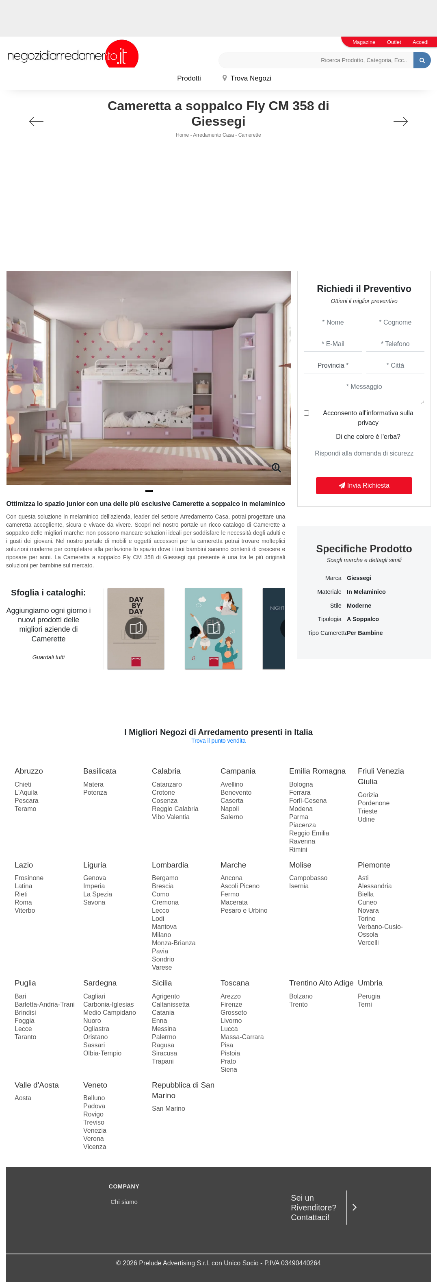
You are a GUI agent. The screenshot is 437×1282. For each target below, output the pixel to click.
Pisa (227, 1045)
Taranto (25, 1036)
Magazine (364, 42)
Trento (298, 1004)
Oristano (95, 1036)
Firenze (231, 1004)
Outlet (394, 42)
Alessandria (375, 886)
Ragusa (163, 1045)
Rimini (298, 849)
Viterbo (25, 910)
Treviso (93, 1122)
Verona (93, 1138)
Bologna (301, 784)
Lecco (160, 910)
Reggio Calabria (175, 808)
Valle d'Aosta (37, 1085)
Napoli (230, 808)
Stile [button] (336, 605)
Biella (366, 894)
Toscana (235, 983)
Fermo (230, 894)
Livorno (231, 1020)
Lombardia (170, 865)
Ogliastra (96, 1028)
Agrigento (166, 996)
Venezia (94, 1130)
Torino (367, 918)
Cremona (165, 902)
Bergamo (165, 877)
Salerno (232, 816)
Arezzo (231, 996)
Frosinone (29, 877)
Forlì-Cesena (308, 800)
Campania (238, 771)
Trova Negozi (247, 78)
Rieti (21, 894)
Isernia (299, 886)
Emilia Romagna (317, 771)
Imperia (94, 886)
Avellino (232, 784)
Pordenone (373, 803)
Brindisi (25, 1012)
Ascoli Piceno (240, 886)
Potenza (95, 792)
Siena (229, 1069)
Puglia (25, 983)
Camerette (249, 135)
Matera (93, 784)
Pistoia (230, 1053)
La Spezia (97, 894)
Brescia (162, 886)
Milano (161, 934)
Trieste (367, 811)
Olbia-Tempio (102, 1053)
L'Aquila (26, 792)
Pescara (27, 800)
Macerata (234, 902)
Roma (23, 902)
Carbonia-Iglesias (108, 1004)
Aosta (23, 1097)
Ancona (231, 877)
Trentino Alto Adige (321, 983)
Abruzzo (29, 771)
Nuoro (92, 1020)
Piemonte (374, 865)
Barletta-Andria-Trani (45, 1004)
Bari (20, 996)
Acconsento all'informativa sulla (368, 418)
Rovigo (93, 1114)
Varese (162, 967)
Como (160, 894)
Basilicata (99, 771)
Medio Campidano (109, 1012)
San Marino (168, 1108)
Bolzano (301, 996)
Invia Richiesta (364, 485)
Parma (298, 816)
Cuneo (367, 902)
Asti (363, 877)
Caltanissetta (171, 1004)
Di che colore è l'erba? (368, 436)
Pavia (160, 951)
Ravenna (302, 841)
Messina (164, 1028)
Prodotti (189, 78)
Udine (366, 819)
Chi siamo (124, 1201)
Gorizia (368, 794)
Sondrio (163, 959)
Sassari (94, 1045)
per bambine (365, 633)
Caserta (232, 800)
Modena (301, 808)
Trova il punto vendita (218, 740)
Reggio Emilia (309, 833)
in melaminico (366, 592)
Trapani (163, 1061)
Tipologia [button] (330, 619)
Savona (94, 902)
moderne (359, 605)
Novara (368, 910)
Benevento (236, 792)
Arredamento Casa (213, 135)
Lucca (229, 1028)
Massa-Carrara (242, 1036)
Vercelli (368, 942)
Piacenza (302, 825)
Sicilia (162, 983)
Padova (94, 1106)
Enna (159, 1020)
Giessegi (359, 578)
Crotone (163, 792)
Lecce (23, 1028)
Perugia (369, 996)
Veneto (95, 1085)
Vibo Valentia (171, 816)
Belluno (94, 1097)
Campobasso (308, 877)
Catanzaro (167, 784)
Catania (163, 1012)
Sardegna (100, 983)
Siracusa (164, 1053)
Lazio (24, 865)
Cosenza (164, 800)
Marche (233, 865)
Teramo (25, 808)
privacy (368, 422)
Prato (228, 1061)
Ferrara (299, 792)
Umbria (370, 983)
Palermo (164, 1036)
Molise (300, 865)
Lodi (158, 918)
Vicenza (94, 1146)
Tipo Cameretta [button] (324, 633)
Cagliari (94, 996)
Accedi (420, 42)
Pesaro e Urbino (244, 910)
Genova (94, 877)
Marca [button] (333, 578)
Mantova (164, 926)
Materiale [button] (329, 592)
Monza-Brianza (174, 943)
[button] (149, 491)
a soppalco (363, 619)
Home (182, 135)
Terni (365, 1004)
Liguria (94, 865)
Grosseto (234, 1012)
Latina (23, 886)
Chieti (23, 784)
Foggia (25, 1020)
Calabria (166, 771)
